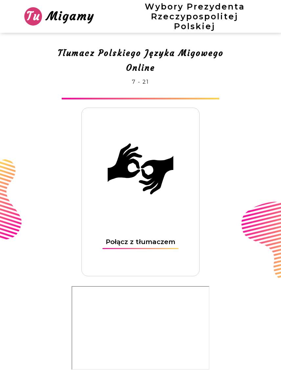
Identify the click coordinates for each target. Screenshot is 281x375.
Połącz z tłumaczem (140, 242)
